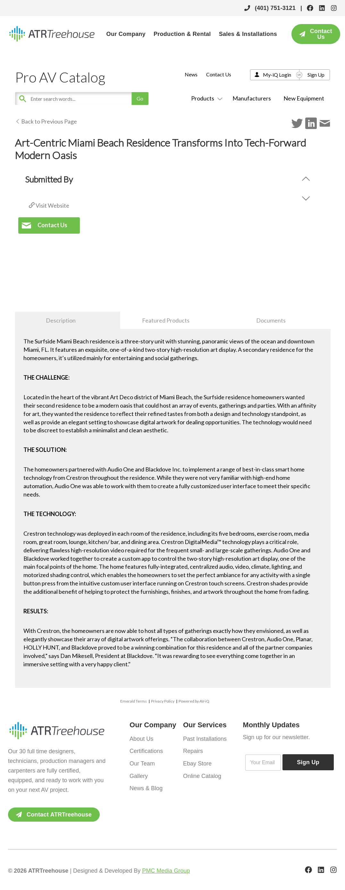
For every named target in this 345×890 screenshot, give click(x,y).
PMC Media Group (166, 871)
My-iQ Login (277, 75)
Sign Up (315, 75)
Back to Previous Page (46, 121)
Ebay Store (197, 763)
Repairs (193, 750)
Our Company (126, 34)
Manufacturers (251, 98)
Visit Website (49, 205)
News (191, 74)
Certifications (146, 750)
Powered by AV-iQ (194, 701)
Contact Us (218, 74)
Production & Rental (182, 34)
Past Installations (205, 738)
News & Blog (146, 787)
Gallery (139, 775)
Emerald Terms (133, 701)
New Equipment (303, 98)
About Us (141, 738)
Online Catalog (202, 775)
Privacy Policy (162, 701)
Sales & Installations (248, 34)
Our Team (142, 763)
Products (205, 98)
